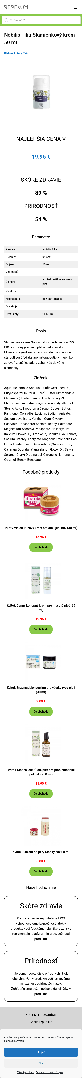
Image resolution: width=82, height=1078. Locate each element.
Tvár (25, 53)
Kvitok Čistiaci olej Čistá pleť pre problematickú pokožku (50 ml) (41, 772)
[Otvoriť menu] (75, 7)
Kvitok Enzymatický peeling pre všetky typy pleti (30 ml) (41, 690)
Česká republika (41, 1022)
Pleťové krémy (13, 53)
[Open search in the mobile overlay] (41, 20)
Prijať (41, 1052)
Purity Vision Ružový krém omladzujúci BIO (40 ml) (41, 528)
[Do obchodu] (41, 547)
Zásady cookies (25, 1072)
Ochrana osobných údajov (49, 1072)
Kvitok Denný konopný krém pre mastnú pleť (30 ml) (41, 608)
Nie (41, 1063)
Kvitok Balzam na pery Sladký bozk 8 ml (41, 852)
